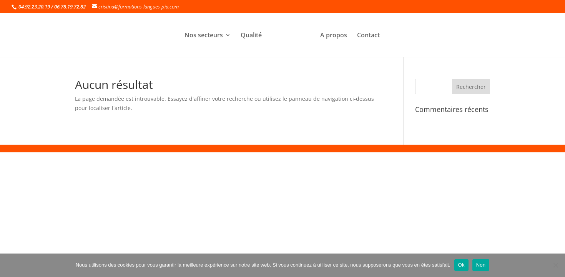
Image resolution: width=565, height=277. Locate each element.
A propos (333, 35)
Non (481, 265)
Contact (368, 35)
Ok (461, 265)
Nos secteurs (203, 35)
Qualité (251, 35)
